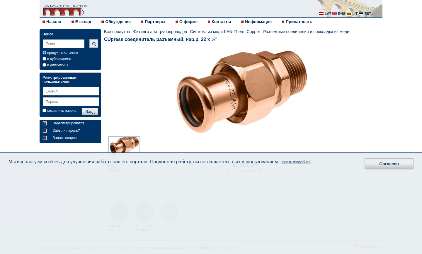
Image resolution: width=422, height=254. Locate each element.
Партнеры (155, 21)
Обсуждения (118, 21)
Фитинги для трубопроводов (160, 31)
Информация (258, 21)
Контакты (221, 21)
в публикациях (59, 59)
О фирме (188, 21)
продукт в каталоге (62, 53)
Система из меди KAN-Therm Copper (225, 31)
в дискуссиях (57, 65)
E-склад (83, 21)
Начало (53, 21)
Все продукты (117, 31)
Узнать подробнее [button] (296, 162)
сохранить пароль (61, 111)
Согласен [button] (389, 164)
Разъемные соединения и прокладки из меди (306, 31)
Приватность (299, 21)
